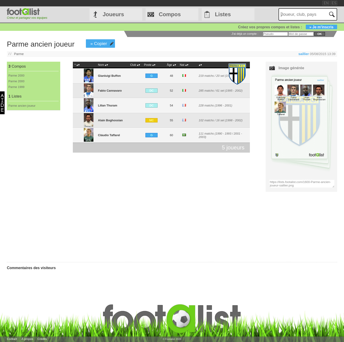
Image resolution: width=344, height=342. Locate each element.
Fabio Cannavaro (110, 90)
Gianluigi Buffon (109, 75)
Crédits (42, 339)
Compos (170, 14)
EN (326, 3)
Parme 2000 (16, 75)
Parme (19, 54)
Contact (12, 339)
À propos (27, 339)
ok (319, 34)
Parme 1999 (16, 87)
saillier (303, 54)
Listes (223, 14)
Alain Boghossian (110, 120)
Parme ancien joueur (21, 105)
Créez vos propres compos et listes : (287, 27)
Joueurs (113, 14)
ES (334, 3)
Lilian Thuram (107, 105)
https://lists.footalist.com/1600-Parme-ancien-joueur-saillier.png (301, 184)
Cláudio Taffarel (109, 135)
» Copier (98, 43)
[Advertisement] (33, 186)
